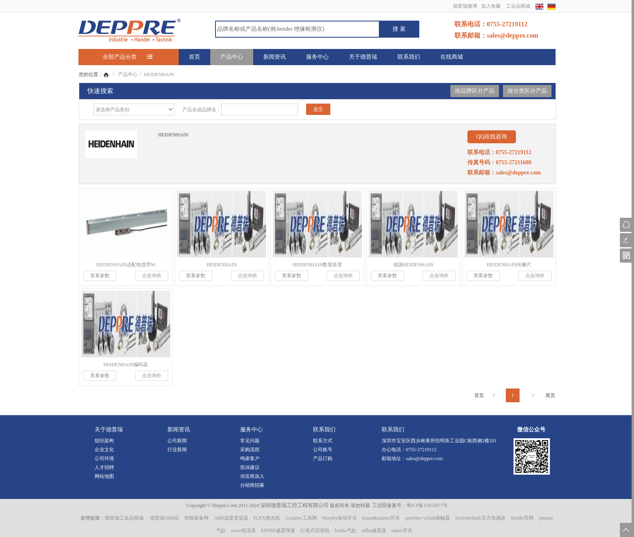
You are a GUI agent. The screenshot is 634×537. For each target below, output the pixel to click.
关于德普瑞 (363, 57)
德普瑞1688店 (164, 518)
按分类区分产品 (527, 91)
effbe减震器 (374, 530)
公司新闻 (177, 441)
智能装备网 (196, 518)
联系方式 (322, 441)
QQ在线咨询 (491, 137)
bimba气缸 (346, 530)
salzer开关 (401, 530)
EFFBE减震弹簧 (278, 530)
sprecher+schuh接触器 (427, 518)
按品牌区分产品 (475, 91)
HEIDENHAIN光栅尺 (509, 264)
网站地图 (104, 476)
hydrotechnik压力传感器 (480, 518)
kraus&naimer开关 (381, 518)
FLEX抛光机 (267, 518)
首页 (194, 57)
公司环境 (104, 458)
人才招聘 (104, 467)
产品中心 (231, 57)
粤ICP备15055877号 (427, 505)
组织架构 (104, 441)
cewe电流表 (243, 530)
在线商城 (451, 57)
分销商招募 (252, 485)
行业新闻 (177, 449)
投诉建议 (250, 467)
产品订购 (322, 458)
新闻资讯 (274, 57)
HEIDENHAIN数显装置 (317, 264)
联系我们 (408, 57)
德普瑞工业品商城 (124, 518)
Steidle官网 (522, 518)
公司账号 (322, 449)
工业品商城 (518, 6)
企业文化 (104, 449)
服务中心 (317, 57)
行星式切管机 (315, 530)
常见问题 (250, 441)
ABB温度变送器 (231, 518)
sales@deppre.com (424, 458)
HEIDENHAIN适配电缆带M (125, 264)
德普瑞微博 (465, 6)
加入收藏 (491, 6)
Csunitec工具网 (301, 518)
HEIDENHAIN (159, 74)
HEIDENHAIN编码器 (126, 364)
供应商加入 (252, 476)
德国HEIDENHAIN (413, 264)
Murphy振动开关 (339, 518)
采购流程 (250, 449)
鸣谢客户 (250, 458)
